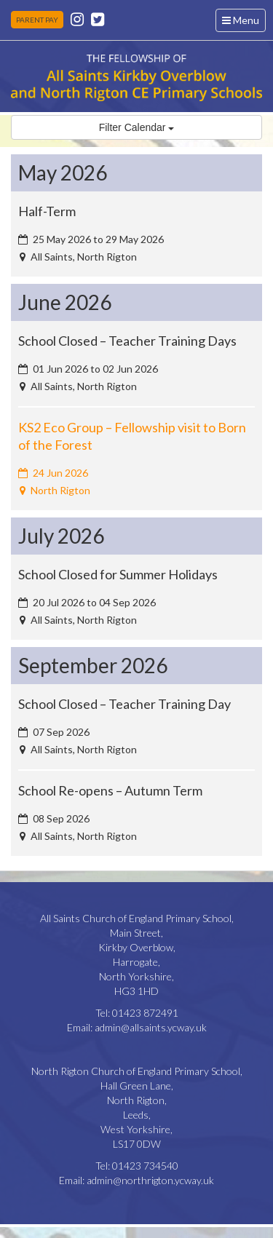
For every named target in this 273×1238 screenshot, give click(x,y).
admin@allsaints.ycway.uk (151, 1027)
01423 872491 (145, 1013)
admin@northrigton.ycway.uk (150, 1180)
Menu (243, 22)
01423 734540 (145, 1165)
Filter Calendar (137, 127)
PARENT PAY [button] (37, 19)
